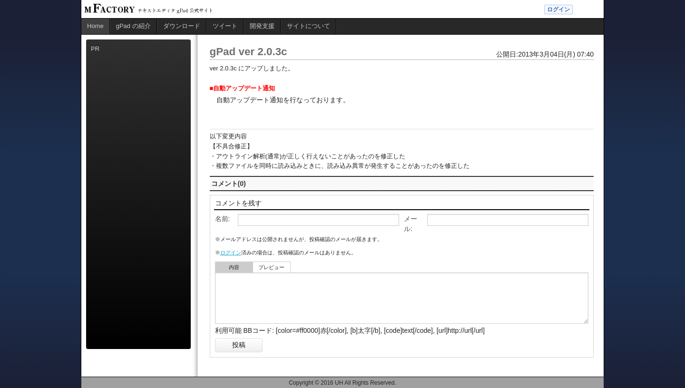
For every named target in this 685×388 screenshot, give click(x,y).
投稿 (238, 345)
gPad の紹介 (133, 25)
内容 (234, 267)
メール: (410, 224)
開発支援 (262, 25)
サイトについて (308, 25)
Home (95, 25)
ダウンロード (181, 25)
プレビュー (271, 267)
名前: (222, 219)
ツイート (225, 25)
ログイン (558, 9)
